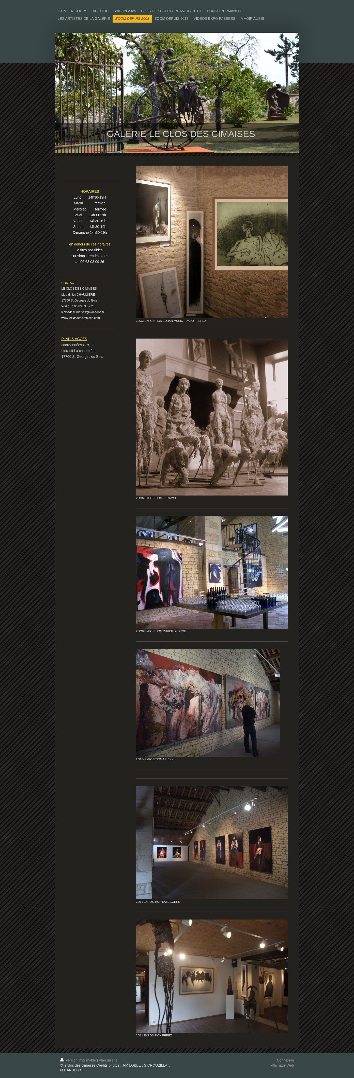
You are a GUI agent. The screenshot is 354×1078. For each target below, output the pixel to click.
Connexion (285, 1060)
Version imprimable (78, 1060)
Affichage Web (282, 1065)
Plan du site (108, 1060)
